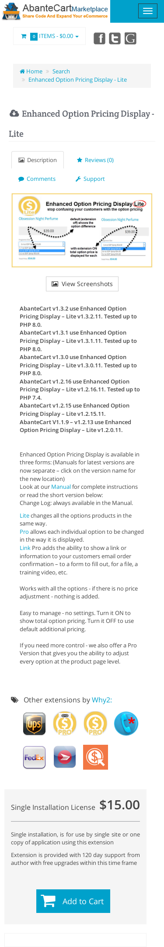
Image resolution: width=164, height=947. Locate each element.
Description (37, 160)
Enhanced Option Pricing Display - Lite (77, 79)
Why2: (102, 700)
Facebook (98, 38)
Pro (24, 532)
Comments (37, 179)
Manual (61, 487)
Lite (24, 515)
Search (61, 71)
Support (90, 179)
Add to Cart (83, 901)
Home (31, 71)
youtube (131, 38)
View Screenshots (82, 284)
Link (25, 548)
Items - (49, 36)
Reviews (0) (95, 160)
